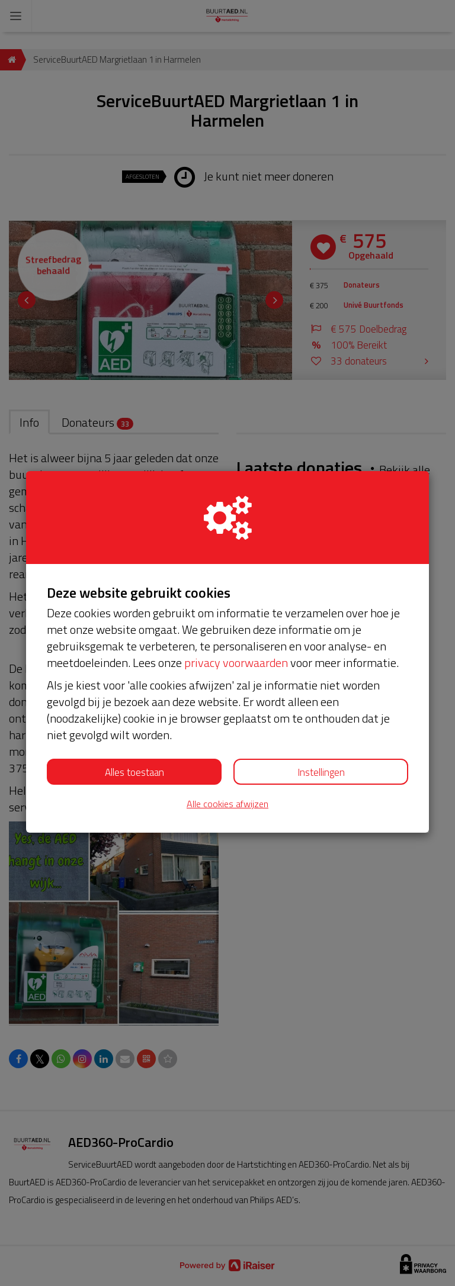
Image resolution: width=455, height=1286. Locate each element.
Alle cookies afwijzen (227, 804)
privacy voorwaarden (236, 662)
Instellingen (321, 772)
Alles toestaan (134, 772)
